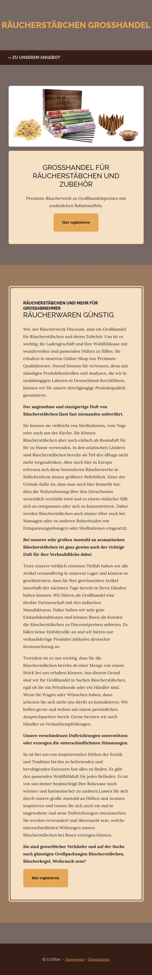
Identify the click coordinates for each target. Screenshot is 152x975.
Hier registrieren (76, 222)
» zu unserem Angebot (34, 57)
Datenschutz (99, 959)
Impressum (75, 959)
